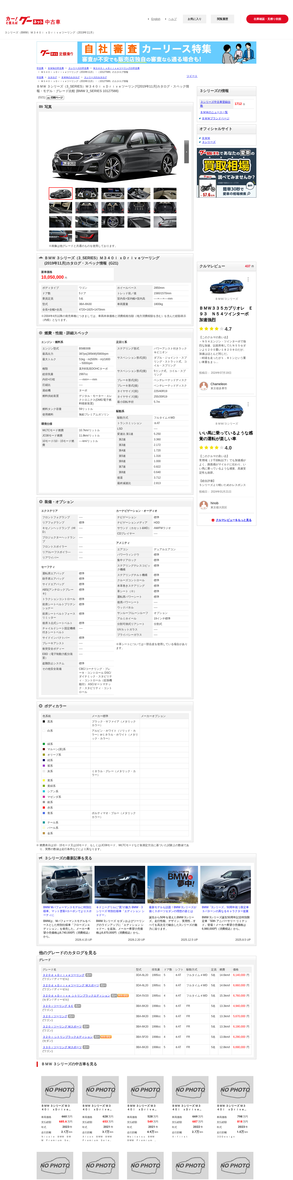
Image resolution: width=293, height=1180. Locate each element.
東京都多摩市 (219, 388)
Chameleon (219, 384)
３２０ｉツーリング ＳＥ (58, 1006)
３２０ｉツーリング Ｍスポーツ (62, 1026)
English (155, 19)
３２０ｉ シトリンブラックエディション (68, 1036)
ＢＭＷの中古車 (56, 68)
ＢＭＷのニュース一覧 (214, 112)
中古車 (40, 68)
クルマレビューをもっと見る (234, 520)
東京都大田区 (219, 507)
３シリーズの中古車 (78, 68)
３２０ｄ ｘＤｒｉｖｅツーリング (63, 975)
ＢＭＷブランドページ (215, 118)
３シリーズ (209, 142)
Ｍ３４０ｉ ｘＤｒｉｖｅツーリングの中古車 (116, 68)
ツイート (192, 76)
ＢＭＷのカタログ (70, 77)
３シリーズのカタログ (95, 77)
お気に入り (194, 19)
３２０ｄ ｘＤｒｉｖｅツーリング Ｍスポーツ (71, 985)
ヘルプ (172, 19)
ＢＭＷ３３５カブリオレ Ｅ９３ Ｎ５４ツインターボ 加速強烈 (226, 314)
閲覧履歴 (222, 19)
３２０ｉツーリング (55, 1016)
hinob (214, 503)
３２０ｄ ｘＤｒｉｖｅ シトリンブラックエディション (76, 995)
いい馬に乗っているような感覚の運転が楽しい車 (226, 436)
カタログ (52, 77)
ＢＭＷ (206, 138)
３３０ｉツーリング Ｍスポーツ (62, 1047)
